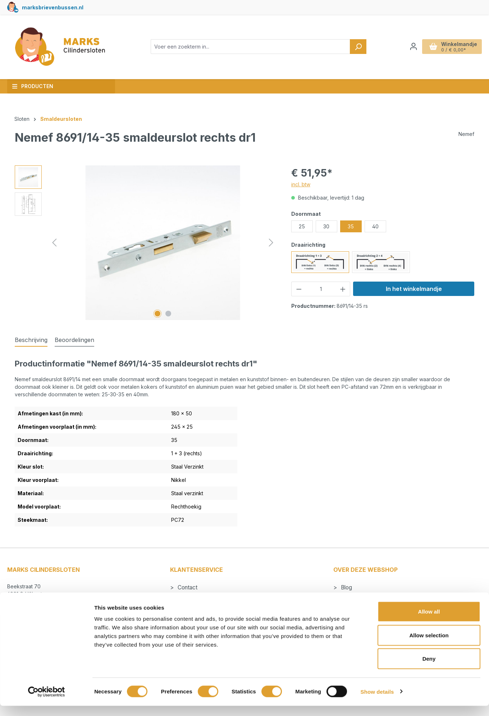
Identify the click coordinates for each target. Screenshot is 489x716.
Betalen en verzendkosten (209, 597)
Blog (345, 587)
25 (302, 226)
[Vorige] (54, 242)
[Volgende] (271, 242)
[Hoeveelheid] (320, 289)
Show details (377, 702)
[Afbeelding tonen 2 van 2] (168, 313)
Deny (429, 669)
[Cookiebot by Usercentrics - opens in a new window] (46, 702)
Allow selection (428, 645)
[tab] (31, 340)
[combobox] (250, 46)
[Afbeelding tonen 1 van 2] (157, 313)
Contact (186, 587)
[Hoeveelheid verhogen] (343, 289)
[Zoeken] (358, 46)
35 (351, 226)
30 (326, 226)
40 (375, 226)
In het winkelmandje (414, 288)
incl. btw (300, 184)
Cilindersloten (356, 597)
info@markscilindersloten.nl (47, 601)
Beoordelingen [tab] (74, 339)
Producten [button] (32, 86)
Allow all (429, 622)
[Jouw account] (413, 46)
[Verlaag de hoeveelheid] (298, 289)
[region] (146, 242)
